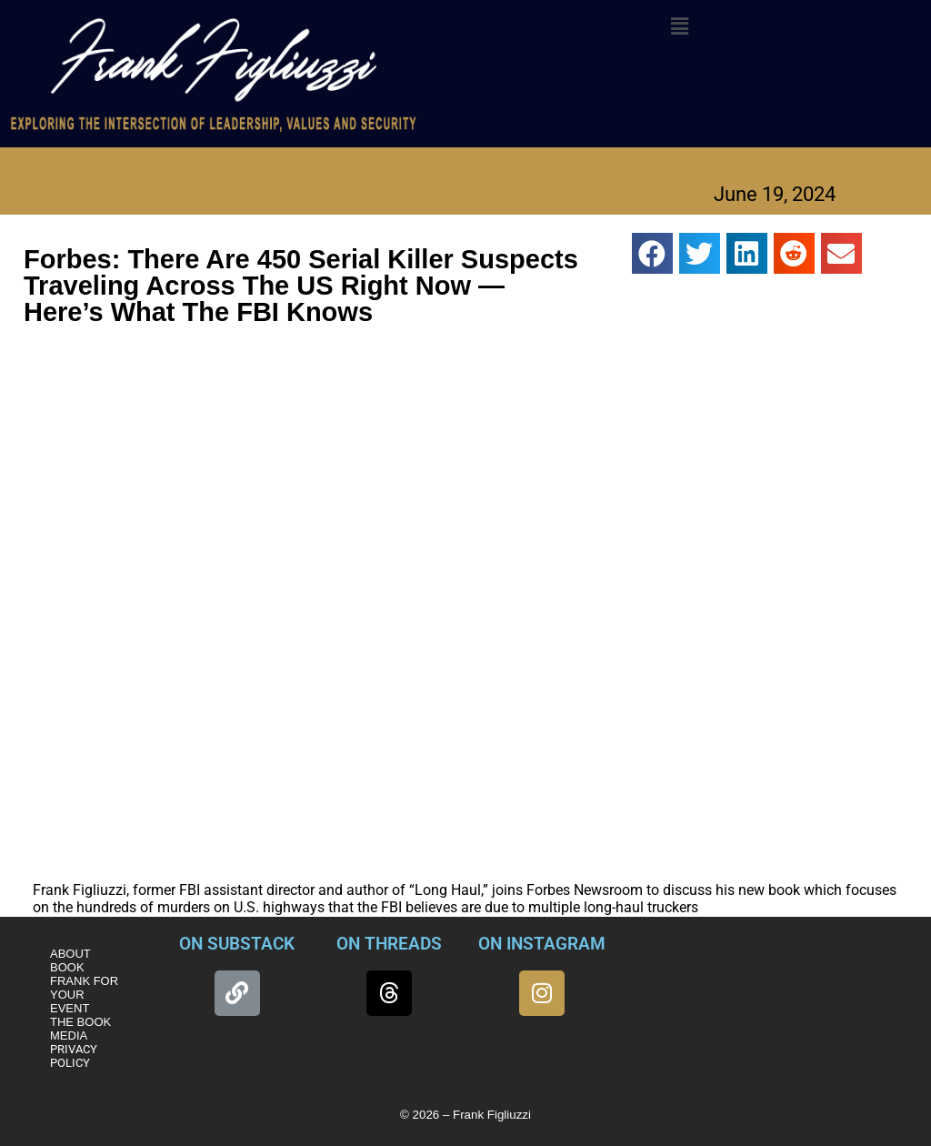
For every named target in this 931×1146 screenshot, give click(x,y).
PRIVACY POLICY (73, 1056)
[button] (679, 26)
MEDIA (68, 1035)
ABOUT (70, 953)
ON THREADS (389, 943)
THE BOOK (80, 1022)
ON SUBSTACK (237, 943)
